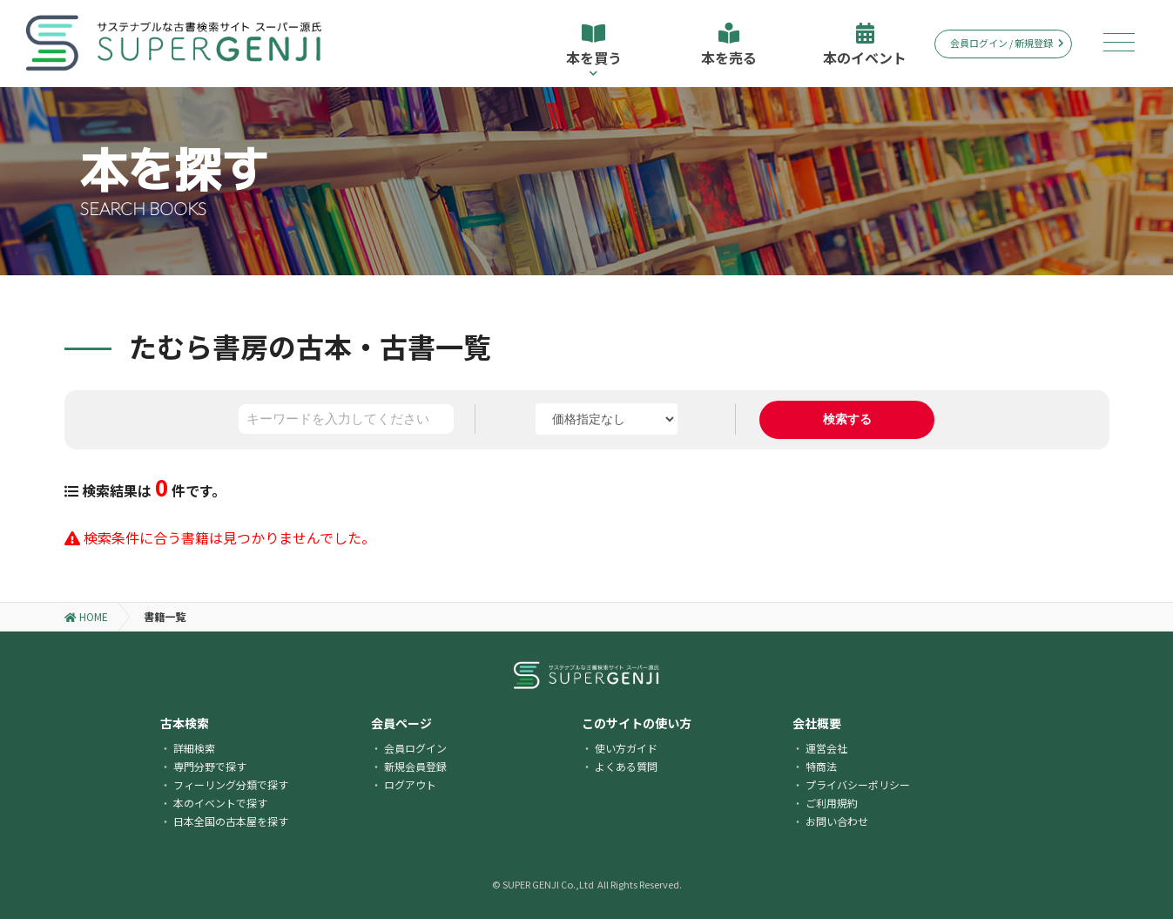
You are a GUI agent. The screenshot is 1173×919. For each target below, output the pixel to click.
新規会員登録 (415, 766)
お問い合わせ (837, 821)
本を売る (729, 45)
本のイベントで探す (220, 802)
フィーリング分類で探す (230, 784)
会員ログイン (415, 747)
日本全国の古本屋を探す (230, 821)
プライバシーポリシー (858, 784)
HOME (86, 616)
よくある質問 (626, 766)
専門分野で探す (209, 766)
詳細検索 (194, 747)
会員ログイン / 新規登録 (1007, 43)
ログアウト (410, 784)
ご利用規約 (832, 802)
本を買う (594, 50)
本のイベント (865, 45)
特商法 (821, 766)
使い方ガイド (626, 747)
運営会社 (826, 747)
